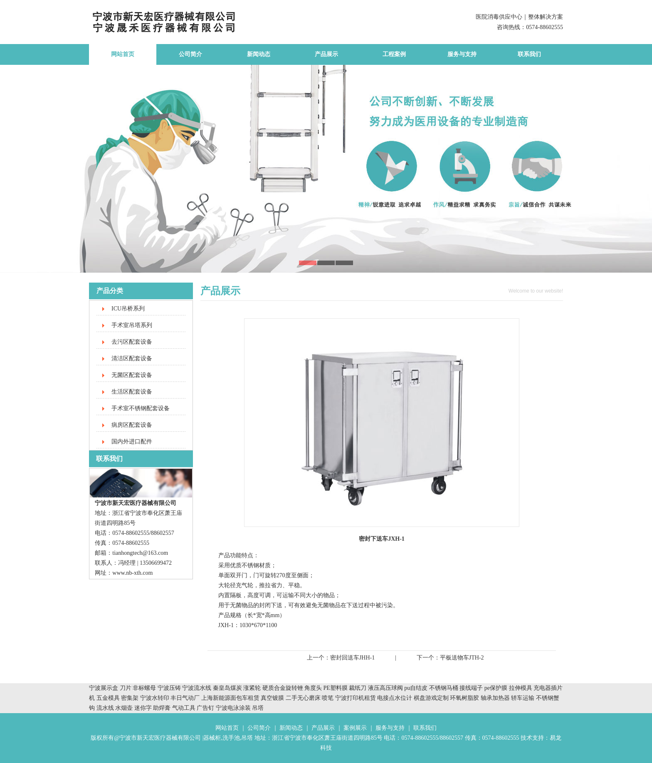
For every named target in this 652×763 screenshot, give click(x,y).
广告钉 (205, 708)
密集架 (130, 698)
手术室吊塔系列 (131, 325)
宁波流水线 (196, 688)
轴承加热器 (495, 698)
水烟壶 (124, 708)
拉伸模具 (520, 688)
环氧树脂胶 (464, 698)
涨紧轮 (252, 688)
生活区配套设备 (131, 392)
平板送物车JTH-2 (462, 658)
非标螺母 (144, 688)
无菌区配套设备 (131, 375)
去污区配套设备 (131, 342)
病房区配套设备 (131, 425)
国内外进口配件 (131, 441)
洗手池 (231, 738)
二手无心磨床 (303, 698)
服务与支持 (462, 54)
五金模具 (108, 698)
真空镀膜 (272, 698)
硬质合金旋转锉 (282, 688)
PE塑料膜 (336, 688)
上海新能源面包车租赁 (231, 698)
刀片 (125, 688)
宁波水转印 (155, 698)
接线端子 (471, 688)
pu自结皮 (415, 688)
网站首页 (122, 54)
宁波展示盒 (103, 688)
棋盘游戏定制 (431, 698)
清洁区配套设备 (131, 358)
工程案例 (394, 54)
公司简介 (190, 54)
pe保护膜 (495, 688)
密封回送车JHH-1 (352, 658)
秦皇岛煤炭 (227, 688)
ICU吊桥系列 (128, 308)
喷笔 (327, 698)
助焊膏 (161, 708)
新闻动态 (258, 54)
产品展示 (326, 54)
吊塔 (258, 708)
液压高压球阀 (386, 688)
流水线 (105, 708)
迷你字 (143, 708)
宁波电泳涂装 (233, 708)
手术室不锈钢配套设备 (140, 408)
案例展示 (355, 728)
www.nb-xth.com (132, 573)
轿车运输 (522, 698)
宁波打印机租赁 (355, 698)
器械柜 (212, 738)
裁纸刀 (358, 688)
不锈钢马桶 (444, 688)
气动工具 (183, 708)
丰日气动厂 (185, 698)
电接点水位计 (394, 698)
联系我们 (529, 54)
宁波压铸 (169, 688)
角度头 (313, 688)
